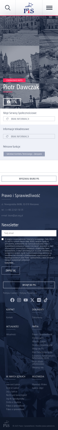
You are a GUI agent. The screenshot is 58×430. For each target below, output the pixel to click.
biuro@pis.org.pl (15, 215)
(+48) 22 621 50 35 (14, 209)
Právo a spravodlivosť (15, 405)
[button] (8, 101)
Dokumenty (37, 317)
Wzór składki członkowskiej (38, 362)
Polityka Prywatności (28, 293)
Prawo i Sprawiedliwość (42, 334)
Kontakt (9, 317)
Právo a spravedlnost (15, 409)
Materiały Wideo (39, 384)
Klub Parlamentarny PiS (42, 352)
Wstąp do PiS (37, 348)
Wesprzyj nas (37, 367)
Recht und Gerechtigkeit (16, 395)
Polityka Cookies (10, 293)
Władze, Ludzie (39, 341)
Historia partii (38, 337)
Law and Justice (13, 384)
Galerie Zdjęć (37, 387)
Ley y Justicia (11, 391)
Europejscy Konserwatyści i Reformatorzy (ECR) (43, 356)
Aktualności (11, 334)
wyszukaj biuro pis (29, 178)
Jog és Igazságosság (15, 398)
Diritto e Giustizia (13, 402)
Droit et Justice (12, 387)
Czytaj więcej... (10, 263)
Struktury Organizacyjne (42, 345)
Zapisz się (11, 270)
